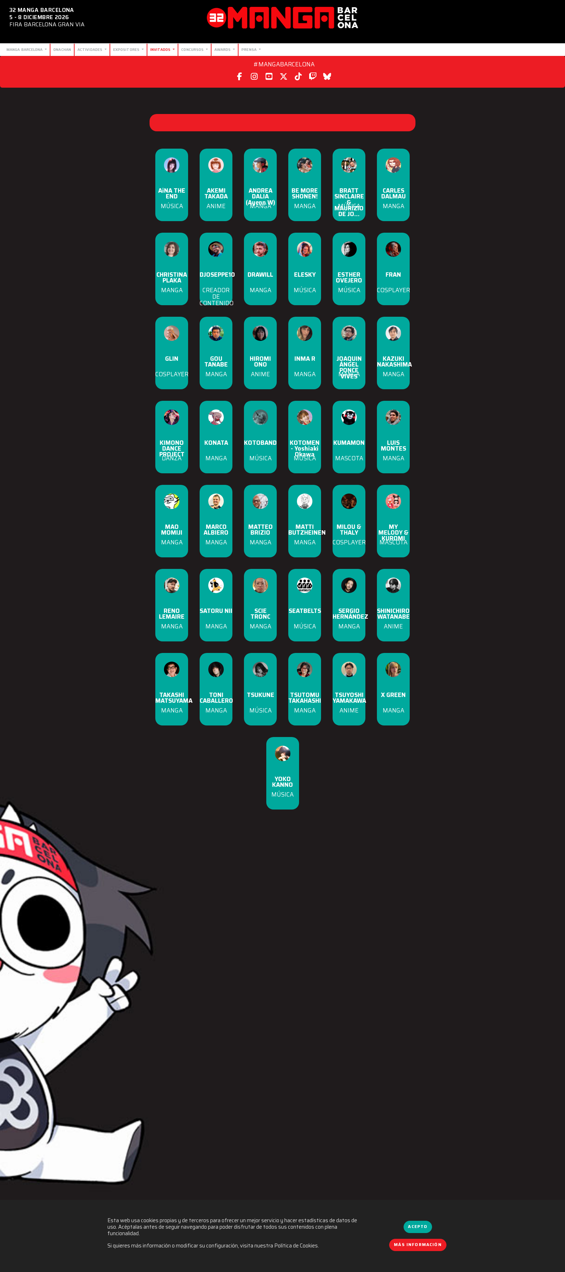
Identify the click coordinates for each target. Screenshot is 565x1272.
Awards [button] (223, 49)
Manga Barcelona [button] (25, 49)
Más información (418, 1244)
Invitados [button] (161, 49)
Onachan (62, 49)
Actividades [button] (90, 49)
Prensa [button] (249, 49)
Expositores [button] (127, 49)
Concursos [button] (193, 49)
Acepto (417, 1226)
